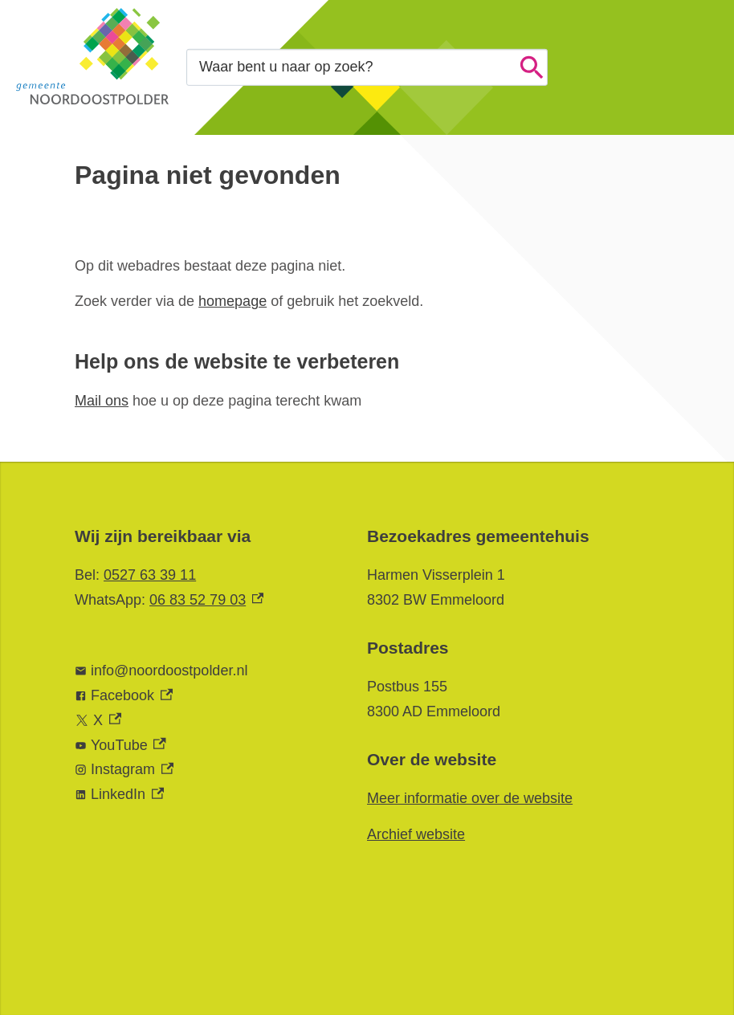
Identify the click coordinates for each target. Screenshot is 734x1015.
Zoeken (532, 67)
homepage (232, 301)
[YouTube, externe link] (205, 745)
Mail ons (101, 401)
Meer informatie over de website (470, 798)
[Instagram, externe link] (205, 769)
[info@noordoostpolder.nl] (205, 670)
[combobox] (367, 67)
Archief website (416, 834)
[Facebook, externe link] (205, 695)
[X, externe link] (205, 720)
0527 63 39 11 (150, 575)
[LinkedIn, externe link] (205, 794)
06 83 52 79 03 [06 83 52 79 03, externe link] (206, 600)
